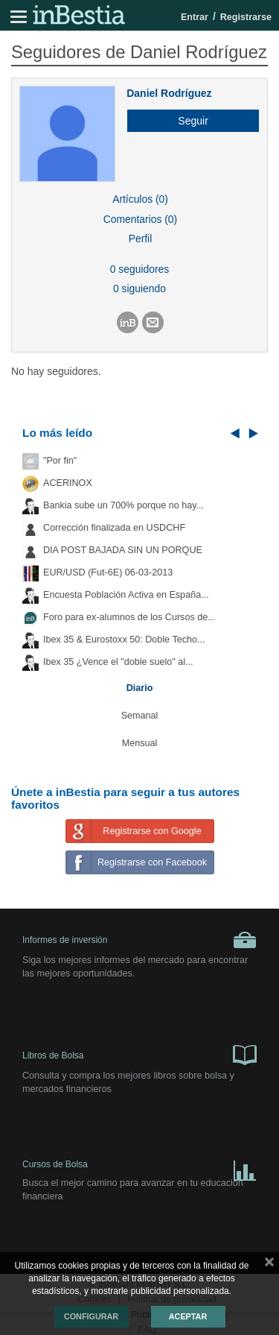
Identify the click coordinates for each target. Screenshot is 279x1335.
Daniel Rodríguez (168, 93)
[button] (187, 120)
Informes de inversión (139, 940)
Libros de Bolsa (139, 1054)
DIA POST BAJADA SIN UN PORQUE (122, 550)
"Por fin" (60, 460)
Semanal (139, 715)
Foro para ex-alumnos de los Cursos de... (129, 617)
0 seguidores (139, 269)
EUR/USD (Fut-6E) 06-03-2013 (108, 572)
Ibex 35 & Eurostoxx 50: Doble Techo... (124, 639)
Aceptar (188, 1316)
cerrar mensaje (269, 1265)
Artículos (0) (140, 199)
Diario (139, 688)
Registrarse (246, 17)
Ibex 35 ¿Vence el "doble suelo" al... (118, 662)
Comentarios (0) (140, 219)
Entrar (194, 17)
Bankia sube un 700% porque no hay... (123, 505)
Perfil (141, 238)
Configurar (91, 1316)
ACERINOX (67, 483)
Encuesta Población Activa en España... (126, 595)
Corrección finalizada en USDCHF (114, 528)
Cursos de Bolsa (139, 1167)
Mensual (140, 743)
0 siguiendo (139, 288)
